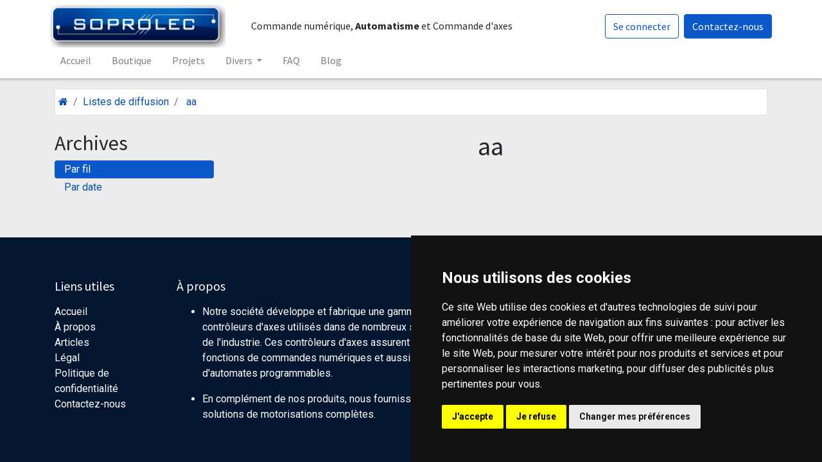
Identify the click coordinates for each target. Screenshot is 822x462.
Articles (72, 342)
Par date (83, 187)
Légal (67, 358)
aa (191, 102)
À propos (75, 327)
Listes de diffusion (126, 102)
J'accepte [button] (472, 416)
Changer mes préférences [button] (634, 416)
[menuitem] (80, 60)
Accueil (71, 311)
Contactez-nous (723, 26)
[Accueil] (63, 102)
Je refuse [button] (536, 416)
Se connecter (637, 26)
